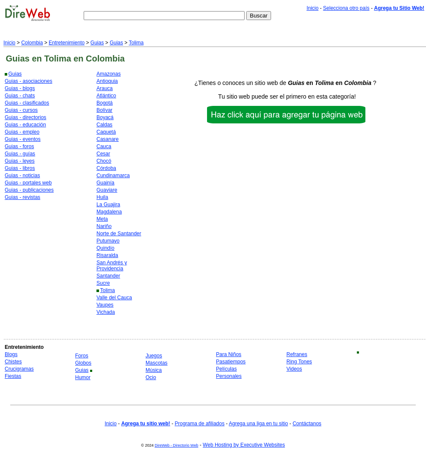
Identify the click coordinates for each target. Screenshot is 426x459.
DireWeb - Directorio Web (176, 445)
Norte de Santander (118, 234)
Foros (81, 356)
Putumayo (108, 241)
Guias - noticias (22, 175)
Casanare (107, 139)
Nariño (103, 226)
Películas (226, 369)
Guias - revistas (22, 197)
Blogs (11, 354)
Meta (102, 219)
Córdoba (106, 168)
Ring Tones (299, 362)
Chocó (103, 161)
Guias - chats (20, 96)
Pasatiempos (230, 362)
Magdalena (109, 212)
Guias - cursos (21, 110)
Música (154, 370)
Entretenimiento (67, 43)
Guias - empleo (22, 132)
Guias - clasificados (27, 103)
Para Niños (228, 354)
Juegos (154, 356)
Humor (82, 377)
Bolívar (104, 110)
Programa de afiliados (200, 424)
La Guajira (108, 205)
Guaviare (106, 190)
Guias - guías (20, 154)
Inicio (312, 8)
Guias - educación (25, 125)
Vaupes (105, 305)
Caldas (104, 125)
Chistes (13, 362)
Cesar (103, 154)
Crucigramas (19, 369)
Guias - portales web (28, 183)
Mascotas (156, 363)
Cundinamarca (113, 175)
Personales (229, 376)
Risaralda (107, 255)
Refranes (296, 354)
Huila (102, 197)
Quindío (105, 248)
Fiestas (13, 376)
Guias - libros (20, 168)
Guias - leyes (20, 161)
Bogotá (104, 103)
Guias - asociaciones (28, 81)
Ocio (151, 377)
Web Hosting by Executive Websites (244, 445)
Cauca (103, 146)
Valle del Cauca (114, 298)
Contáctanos (306, 424)
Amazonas (108, 74)
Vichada (105, 312)
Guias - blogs (20, 88)
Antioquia (107, 81)
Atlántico (106, 96)
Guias (97, 43)
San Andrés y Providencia (111, 266)
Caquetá (106, 132)
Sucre (103, 283)
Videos (294, 369)
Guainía (105, 183)
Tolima (136, 43)
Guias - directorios (25, 117)
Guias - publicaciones (29, 190)
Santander (108, 276)
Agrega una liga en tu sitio (258, 424)
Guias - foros (19, 146)
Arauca (104, 88)
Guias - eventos (23, 139)
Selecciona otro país (346, 8)
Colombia (32, 43)
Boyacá (105, 117)
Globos (83, 363)
